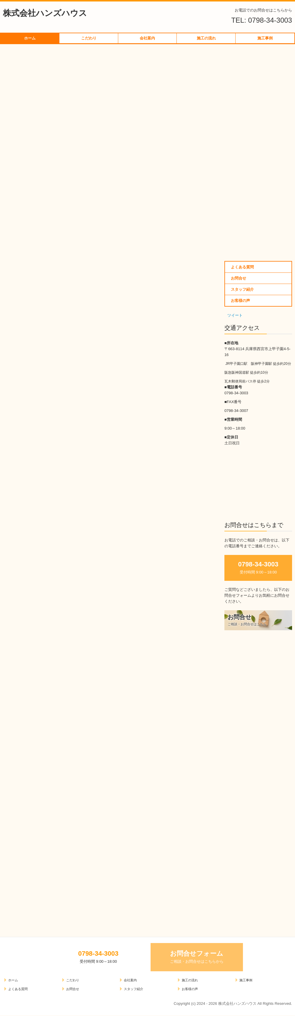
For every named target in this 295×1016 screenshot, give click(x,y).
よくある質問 (242, 267)
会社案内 (147, 38)
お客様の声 (240, 300)
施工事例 (265, 38)
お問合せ (238, 278)
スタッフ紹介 (242, 289)
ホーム (30, 38)
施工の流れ (206, 38)
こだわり (88, 38)
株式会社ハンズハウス (45, 13)
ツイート (235, 315)
